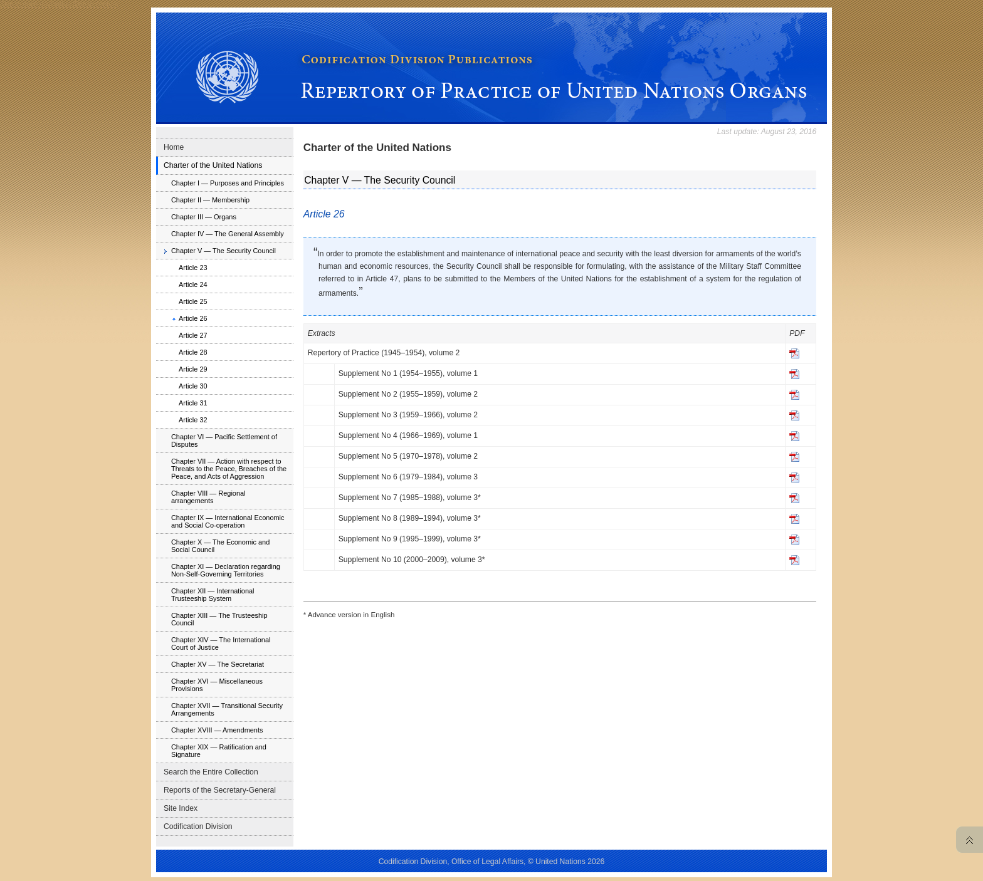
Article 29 (193, 369)
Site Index (180, 808)
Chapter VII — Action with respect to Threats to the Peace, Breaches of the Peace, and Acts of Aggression (228, 468)
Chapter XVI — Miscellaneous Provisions (217, 684)
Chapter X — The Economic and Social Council (220, 545)
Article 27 (193, 335)
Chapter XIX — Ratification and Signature (218, 750)
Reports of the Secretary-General (220, 790)
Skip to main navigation (35, 4)
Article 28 (193, 352)
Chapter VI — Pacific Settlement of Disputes (224, 440)
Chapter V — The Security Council (223, 250)
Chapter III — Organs (203, 217)
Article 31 (193, 403)
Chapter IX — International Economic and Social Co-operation (228, 521)
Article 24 (193, 284)
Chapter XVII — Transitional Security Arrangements (227, 709)
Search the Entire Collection (211, 772)
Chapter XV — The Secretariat (217, 664)
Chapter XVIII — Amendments (217, 730)
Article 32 (193, 420)
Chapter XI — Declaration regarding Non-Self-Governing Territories (225, 570)
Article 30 (193, 386)
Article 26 (193, 318)
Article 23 (193, 267)
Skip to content (95, 4)
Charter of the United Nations (213, 165)
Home (174, 147)
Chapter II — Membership (210, 200)
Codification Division (198, 826)
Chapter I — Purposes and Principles (227, 183)
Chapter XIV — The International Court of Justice (220, 643)
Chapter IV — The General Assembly (227, 233)
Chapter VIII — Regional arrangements (208, 496)
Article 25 (193, 301)
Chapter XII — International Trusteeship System (213, 594)
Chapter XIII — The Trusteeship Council (219, 619)
